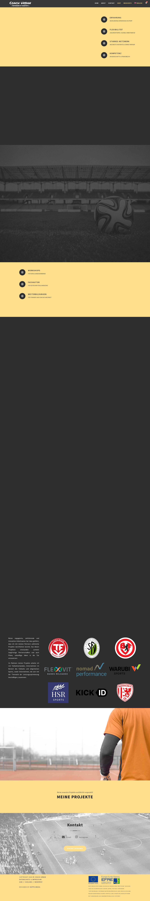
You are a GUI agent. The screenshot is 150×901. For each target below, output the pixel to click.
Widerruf (39, 882)
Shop (119, 3)
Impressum (37, 879)
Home (97, 3)
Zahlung (28, 882)
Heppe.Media (35, 887)
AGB (20, 882)
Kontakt (111, 3)
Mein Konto (128, 3)
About (103, 3)
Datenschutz (24, 879)
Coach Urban (40, 877)
